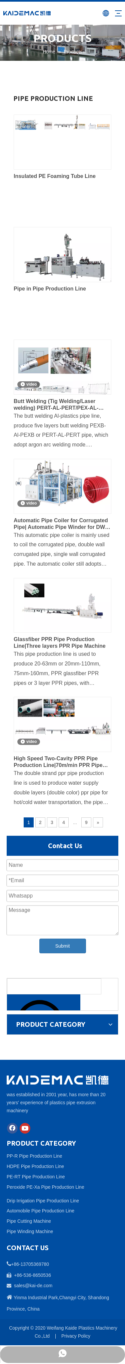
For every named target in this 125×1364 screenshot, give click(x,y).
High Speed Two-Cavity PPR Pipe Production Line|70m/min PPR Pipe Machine (58, 762)
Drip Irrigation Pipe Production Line (43, 1200)
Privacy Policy (75, 1336)
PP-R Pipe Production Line (34, 1156)
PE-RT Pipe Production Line (36, 1176)
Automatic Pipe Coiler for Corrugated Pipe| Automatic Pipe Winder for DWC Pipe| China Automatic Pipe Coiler (61, 524)
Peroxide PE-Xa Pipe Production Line (45, 1187)
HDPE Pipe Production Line (35, 1166)
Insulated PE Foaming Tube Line (55, 176)
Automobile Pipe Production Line (40, 1210)
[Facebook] (12, 1128)
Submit (62, 946)
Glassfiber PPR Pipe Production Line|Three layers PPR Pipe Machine (60, 642)
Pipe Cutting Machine (29, 1221)
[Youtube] (25, 1128)
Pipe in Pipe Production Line (50, 288)
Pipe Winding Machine (30, 1231)
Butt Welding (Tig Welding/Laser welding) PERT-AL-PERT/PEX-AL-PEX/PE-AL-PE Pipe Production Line (60, 404)
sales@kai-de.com (33, 1285)
